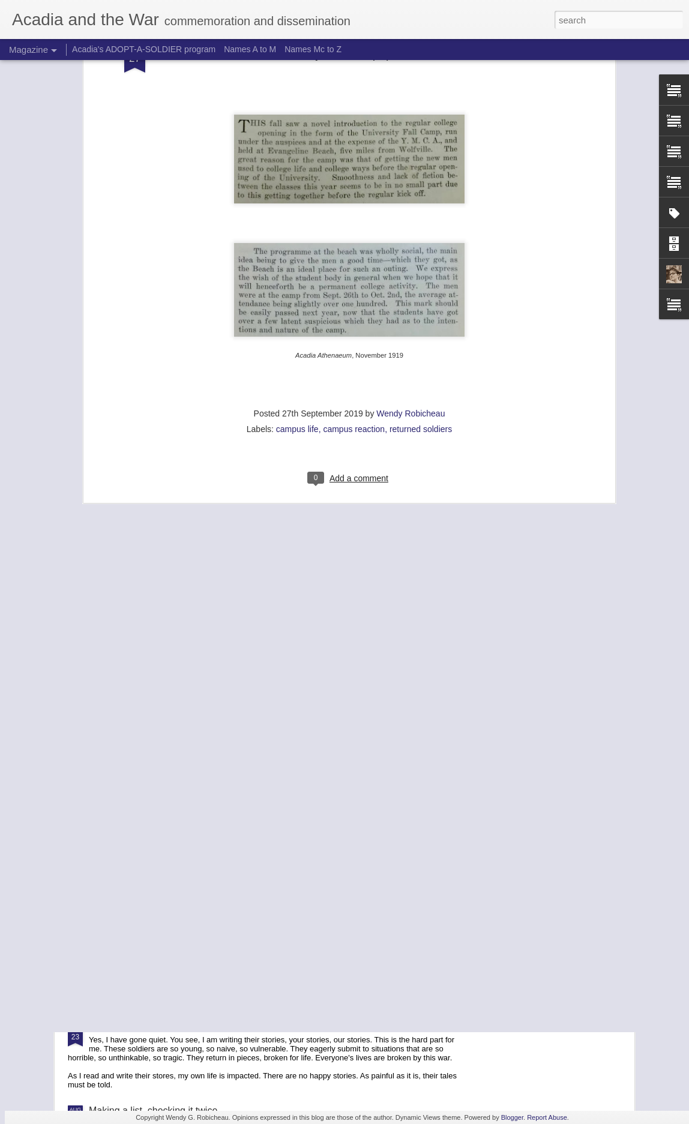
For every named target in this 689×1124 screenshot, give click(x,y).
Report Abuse (547, 1117)
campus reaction (354, 309)
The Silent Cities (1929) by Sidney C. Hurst (315, 891)
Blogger (512, 1117)
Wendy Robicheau (410, 293)
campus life (297, 309)
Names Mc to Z (312, 49)
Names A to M (250, 49)
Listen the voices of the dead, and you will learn (189, 1027)
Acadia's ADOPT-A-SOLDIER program (143, 49)
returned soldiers (421, 309)
